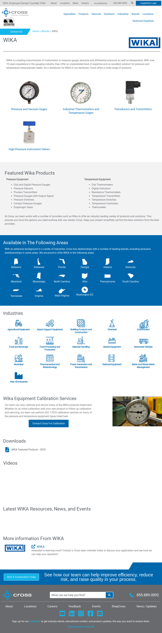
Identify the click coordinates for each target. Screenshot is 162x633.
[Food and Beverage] (19, 341)
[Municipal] (19, 358)
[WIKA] (33, 546)
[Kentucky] (130, 261)
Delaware (39, 267)
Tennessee (16, 295)
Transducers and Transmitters (133, 109)
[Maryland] (16, 276)
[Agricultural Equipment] (19, 323)
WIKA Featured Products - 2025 (28, 449)
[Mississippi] (39, 276)
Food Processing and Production (50, 348)
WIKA (40, 547)
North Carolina (62, 281)
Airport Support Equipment (50, 329)
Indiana (108, 267)
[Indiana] (107, 261)
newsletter (34, 621)
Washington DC (84, 294)
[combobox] (78, 595)
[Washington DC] (85, 290)
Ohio (84, 281)
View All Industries (19, 381)
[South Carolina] (130, 276)
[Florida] (62, 261)
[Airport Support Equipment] (50, 323)
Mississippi (39, 281)
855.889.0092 (120, 3)
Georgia (85, 267)
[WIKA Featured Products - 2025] (7, 449)
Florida (62, 267)
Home (35, 31)
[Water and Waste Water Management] (143, 358)
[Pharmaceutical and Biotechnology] (50, 358)
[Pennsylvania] (107, 276)
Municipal (18, 364)
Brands (45, 31)
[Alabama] (16, 261)
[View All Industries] (19, 376)
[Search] (109, 595)
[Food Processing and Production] (50, 341)
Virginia (39, 295)
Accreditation (100, 3)
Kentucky (130, 267)
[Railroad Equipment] (112, 358)
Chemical (112, 329)
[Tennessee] (16, 290)
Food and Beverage (18, 347)
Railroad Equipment (112, 364)
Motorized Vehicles (143, 347)
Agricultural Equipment (19, 329)
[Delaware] (39, 261)
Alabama (16, 267)
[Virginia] (39, 290)
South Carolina (130, 281)
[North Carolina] (62, 276)
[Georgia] (85, 261)
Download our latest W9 (81, 626)
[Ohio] (85, 276)
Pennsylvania (107, 281)
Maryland (16, 281)
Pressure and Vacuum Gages (29, 109)
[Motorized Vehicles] (143, 341)
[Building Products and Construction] (81, 323)
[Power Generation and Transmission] (81, 358)
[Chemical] (112, 323)
